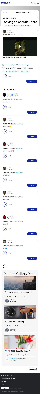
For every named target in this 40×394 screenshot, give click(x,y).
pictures (19, 68)
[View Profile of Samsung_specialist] (12, 94)
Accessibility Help (7, 375)
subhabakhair (13, 358)
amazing (8, 65)
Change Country (15, 388)
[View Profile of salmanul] (9, 240)
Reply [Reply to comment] (32, 112)
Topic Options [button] (34, 17)
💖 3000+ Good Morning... (18, 351)
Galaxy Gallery (19, 35)
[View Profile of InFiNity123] (10, 143)
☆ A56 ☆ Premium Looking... (19, 292)
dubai (17, 65)
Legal (3, 384)
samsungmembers (11, 71)
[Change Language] (5, 388)
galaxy (26, 65)
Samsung (29, 68)
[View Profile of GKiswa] (9, 30)
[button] (34, 31)
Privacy (3, 381)
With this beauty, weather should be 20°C (15, 57)
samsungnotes (25, 71)
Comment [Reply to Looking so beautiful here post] (32, 81)
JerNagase (12, 300)
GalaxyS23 (9, 68)
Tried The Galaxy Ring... (16, 322)
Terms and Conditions (8, 378)
